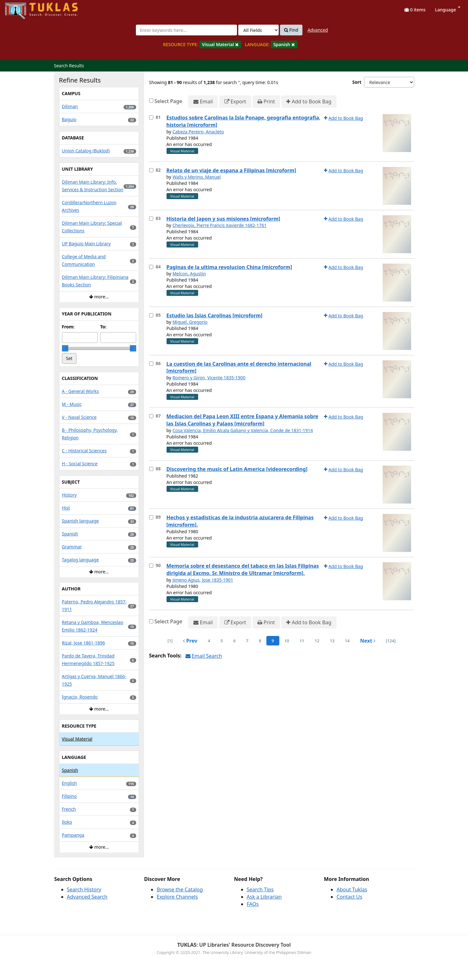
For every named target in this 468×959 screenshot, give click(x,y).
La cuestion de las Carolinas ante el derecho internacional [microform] (239, 367)
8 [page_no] (260, 641)
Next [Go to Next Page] (367, 640)
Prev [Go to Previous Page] (190, 640)
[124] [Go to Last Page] (391, 641)
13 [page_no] (332, 641)
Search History (84, 889)
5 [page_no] (222, 641)
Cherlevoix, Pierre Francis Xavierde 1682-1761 (220, 225)
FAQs (253, 904)
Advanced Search (87, 896)
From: (68, 327)
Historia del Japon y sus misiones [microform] (223, 218)
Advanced (317, 30)
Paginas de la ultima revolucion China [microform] (229, 267)
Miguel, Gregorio (190, 322)
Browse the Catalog (180, 889)
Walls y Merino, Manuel (197, 177)
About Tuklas (352, 889)
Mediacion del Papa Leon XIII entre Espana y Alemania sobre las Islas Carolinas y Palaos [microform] (243, 420)
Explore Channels (177, 896)
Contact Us (349, 896)
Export (235, 101)
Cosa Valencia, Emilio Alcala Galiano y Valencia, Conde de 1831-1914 (243, 430)
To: (103, 327)
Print (266, 101)
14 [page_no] (347, 641)
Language (447, 10)
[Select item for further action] (151, 117)
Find (291, 30)
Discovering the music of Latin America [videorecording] (237, 469)
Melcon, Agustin (189, 274)
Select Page (168, 101)
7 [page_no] (247, 641)
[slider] (65, 348)
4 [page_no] (209, 641)
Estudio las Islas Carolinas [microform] (215, 315)
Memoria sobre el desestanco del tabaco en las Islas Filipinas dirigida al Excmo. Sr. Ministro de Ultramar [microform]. (243, 569)
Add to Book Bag (308, 101)
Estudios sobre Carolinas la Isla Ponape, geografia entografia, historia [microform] (244, 121)
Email (203, 101)
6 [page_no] (234, 641)
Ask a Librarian (264, 896)
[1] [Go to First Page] (170, 641)
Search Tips (260, 889)
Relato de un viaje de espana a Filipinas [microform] (231, 170)
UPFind (20, 8)
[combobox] (186, 30)
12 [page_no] (317, 641)
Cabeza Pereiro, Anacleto (198, 132)
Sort (357, 82)
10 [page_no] (286, 641)
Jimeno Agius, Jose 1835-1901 (203, 580)
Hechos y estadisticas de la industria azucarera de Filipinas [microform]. (240, 521)
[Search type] (258, 30)
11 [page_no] (302, 641)
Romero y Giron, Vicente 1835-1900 (209, 378)
